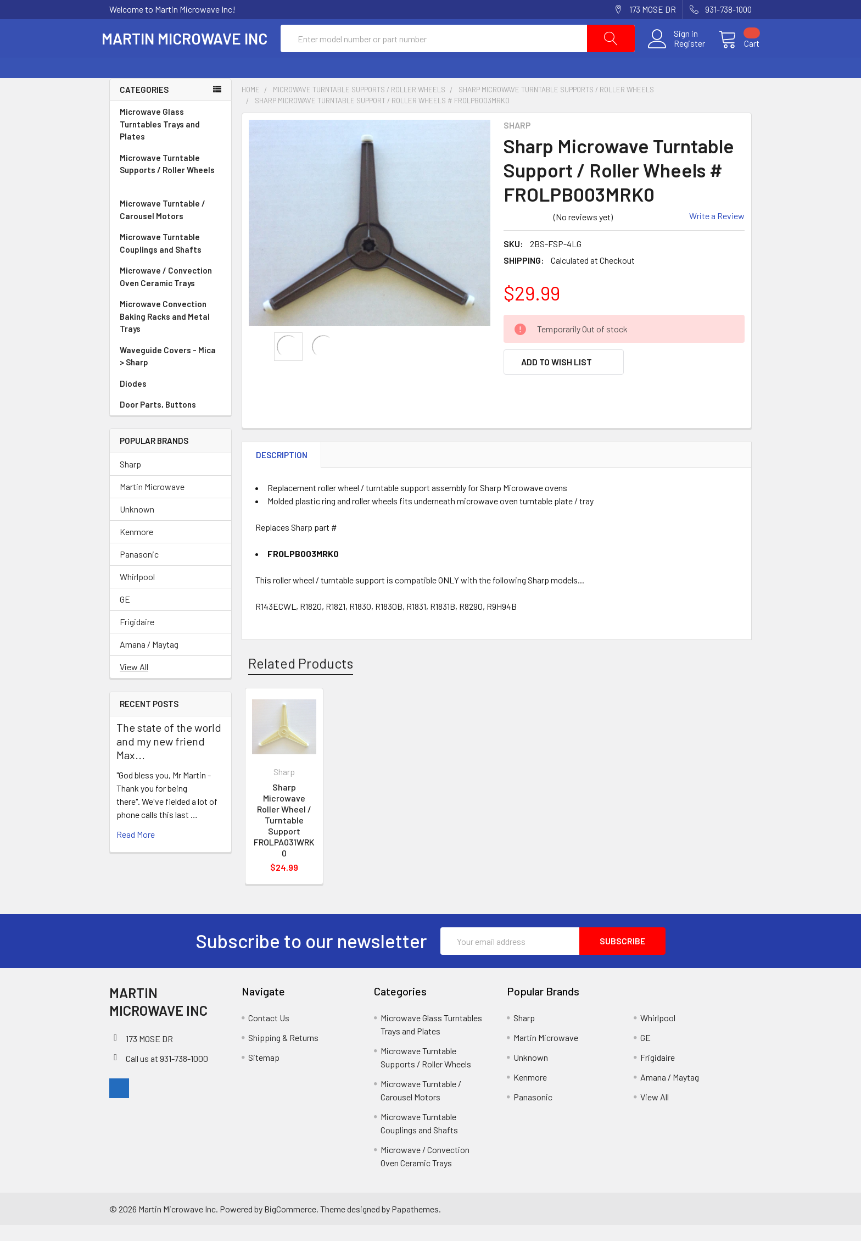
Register (681, 52)
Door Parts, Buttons (158, 420)
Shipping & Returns (283, 1053)
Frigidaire (137, 637)
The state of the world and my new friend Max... (168, 756)
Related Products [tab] (300, 678)
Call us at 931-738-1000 (167, 1074)
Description (282, 470)
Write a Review (717, 231)
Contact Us (268, 1033)
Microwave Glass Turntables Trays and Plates (170, 140)
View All (134, 682)
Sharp (130, 479)
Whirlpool (137, 592)
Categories (144, 105)
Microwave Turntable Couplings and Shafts (170, 259)
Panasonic (139, 569)
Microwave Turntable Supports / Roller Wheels (170, 186)
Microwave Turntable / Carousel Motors (170, 225)
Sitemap (263, 1073)
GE (125, 614)
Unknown (137, 524)
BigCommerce (290, 1224)
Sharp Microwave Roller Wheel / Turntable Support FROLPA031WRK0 (284, 836)
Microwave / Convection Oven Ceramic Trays (170, 292)
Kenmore (136, 547)
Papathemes (415, 1224)
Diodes (133, 399)
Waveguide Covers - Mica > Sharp (170, 372)
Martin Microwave (152, 502)
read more (135, 849)
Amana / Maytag (149, 659)
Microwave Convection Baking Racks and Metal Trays (170, 332)
